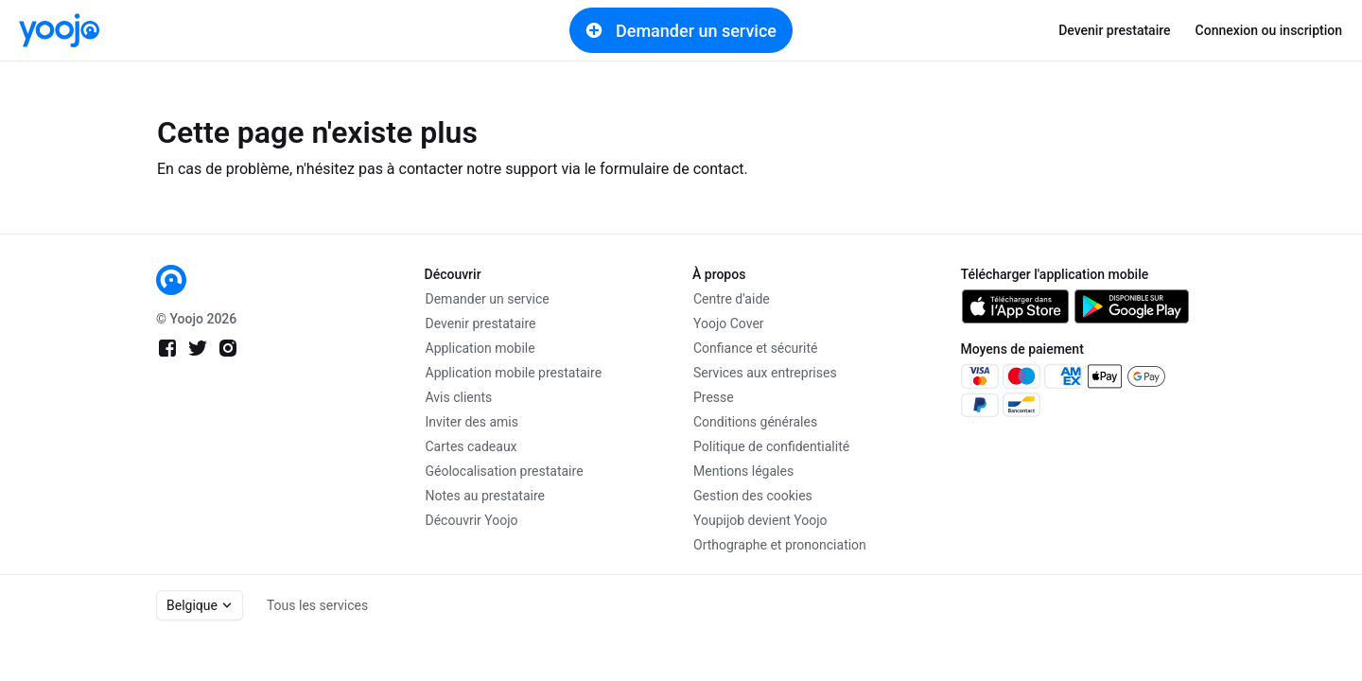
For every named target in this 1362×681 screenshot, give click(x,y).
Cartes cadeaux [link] (471, 446)
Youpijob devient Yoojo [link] (760, 520)
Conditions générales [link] (755, 421)
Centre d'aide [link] (731, 298)
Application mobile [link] (480, 348)
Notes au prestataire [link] (485, 495)
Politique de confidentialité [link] (771, 446)
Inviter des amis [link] (472, 421)
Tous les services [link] (317, 605)
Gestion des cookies (752, 495)
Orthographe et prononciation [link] (779, 544)
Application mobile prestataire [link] (514, 372)
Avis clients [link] (459, 397)
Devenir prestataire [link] (1114, 30)
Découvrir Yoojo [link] (472, 520)
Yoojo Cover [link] (728, 323)
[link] (59, 30)
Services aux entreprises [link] (765, 372)
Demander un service (681, 30)
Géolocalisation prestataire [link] (505, 471)
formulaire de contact (672, 169)
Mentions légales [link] (743, 471)
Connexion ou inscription (1269, 30)
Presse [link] (713, 397)
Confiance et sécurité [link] (755, 348)
